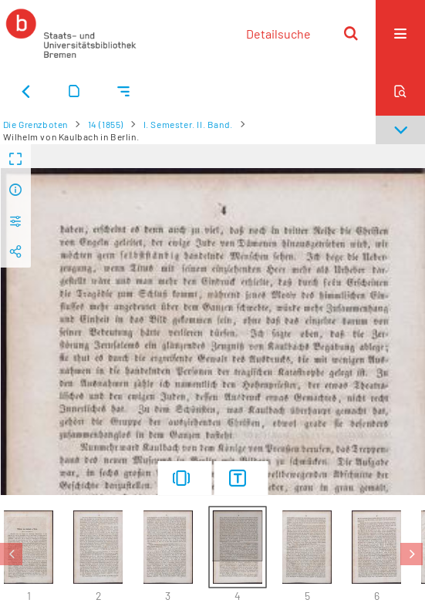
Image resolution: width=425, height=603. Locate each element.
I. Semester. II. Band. (188, 124)
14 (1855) (105, 124)
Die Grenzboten (35, 124)
